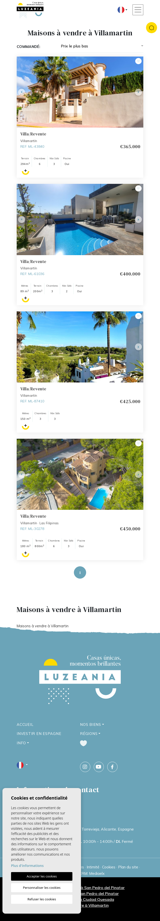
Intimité (93, 867)
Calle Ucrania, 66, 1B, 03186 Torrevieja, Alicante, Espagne (81, 829)
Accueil (25, 724)
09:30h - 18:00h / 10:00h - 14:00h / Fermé (81, 841)
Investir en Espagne (39, 733)
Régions (88, 733)
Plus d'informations (27, 865)
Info (21, 743)
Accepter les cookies (42, 876)
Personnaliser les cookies (41, 887)
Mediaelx (97, 873)
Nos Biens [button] (90, 724)
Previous (22, 92)
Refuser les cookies (41, 899)
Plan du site (128, 867)
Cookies (108, 867)
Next (138, 92)
